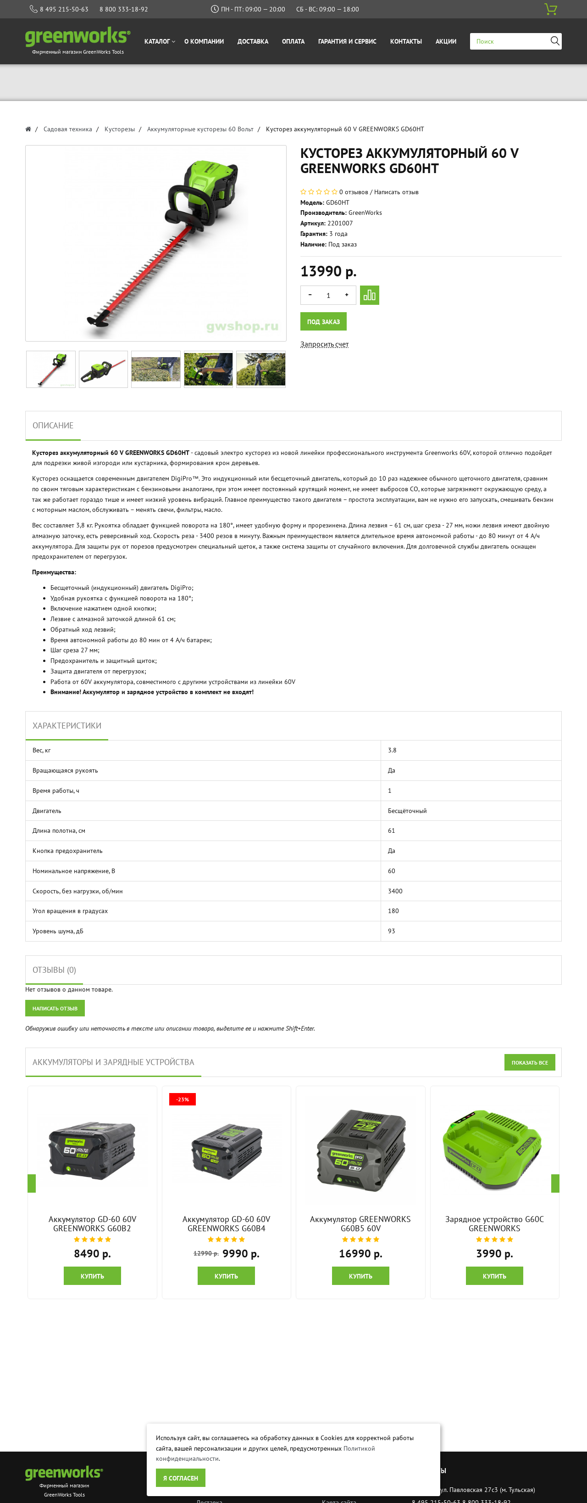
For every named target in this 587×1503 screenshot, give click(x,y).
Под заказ (324, 322)
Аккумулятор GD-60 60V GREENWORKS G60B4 (226, 1224)
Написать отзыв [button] (55, 1008)
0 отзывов (353, 192)
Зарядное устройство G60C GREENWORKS (494, 1224)
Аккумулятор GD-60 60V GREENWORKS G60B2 (92, 1224)
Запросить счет (324, 343)
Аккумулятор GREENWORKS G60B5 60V (360, 1224)
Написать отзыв (396, 192)
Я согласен (180, 1478)
